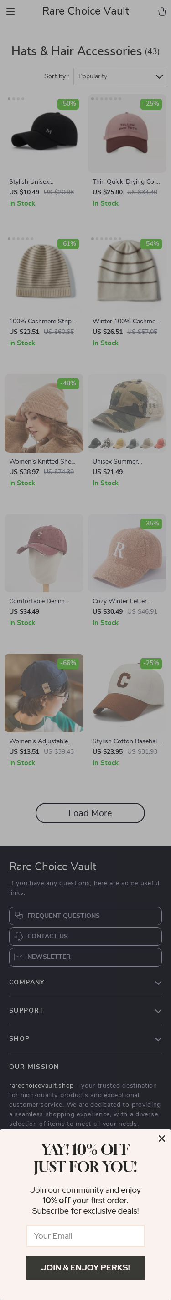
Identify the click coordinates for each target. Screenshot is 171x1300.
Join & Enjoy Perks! (85, 1267)
